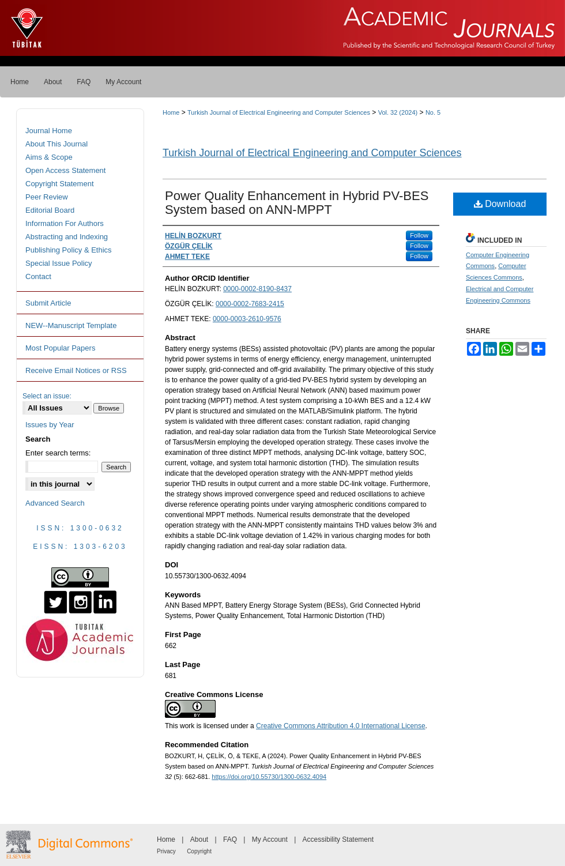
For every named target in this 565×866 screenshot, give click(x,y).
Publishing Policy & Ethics (68, 250)
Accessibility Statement (338, 839)
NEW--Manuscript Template (70, 325)
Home (171, 112)
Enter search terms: (58, 453)
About (199, 839)
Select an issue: (46, 396)
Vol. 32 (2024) (398, 112)
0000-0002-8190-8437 (257, 289)
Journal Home (48, 130)
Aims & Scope (49, 157)
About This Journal (56, 144)
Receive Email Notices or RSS (76, 370)
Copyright (199, 851)
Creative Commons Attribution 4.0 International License (340, 726)
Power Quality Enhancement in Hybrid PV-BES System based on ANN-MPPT (296, 203)
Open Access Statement (65, 170)
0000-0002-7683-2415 (250, 304)
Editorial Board (49, 210)
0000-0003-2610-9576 (247, 319)
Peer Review (46, 197)
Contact (38, 276)
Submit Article (48, 303)
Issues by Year (49, 424)
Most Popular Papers (60, 348)
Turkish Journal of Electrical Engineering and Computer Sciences (278, 112)
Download (500, 204)
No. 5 (432, 112)
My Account (270, 839)
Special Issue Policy (58, 263)
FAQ (230, 839)
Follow (419, 235)
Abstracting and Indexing (66, 236)
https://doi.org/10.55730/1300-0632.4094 (269, 776)
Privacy (166, 851)
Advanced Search (55, 503)
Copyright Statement (59, 183)
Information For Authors (64, 223)
